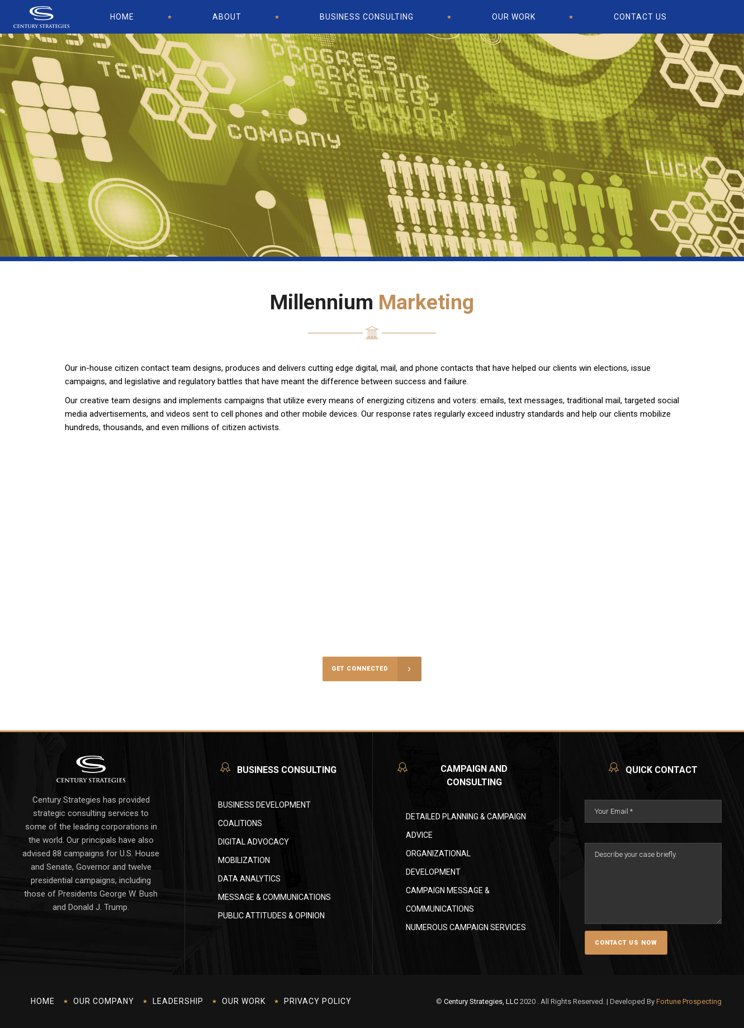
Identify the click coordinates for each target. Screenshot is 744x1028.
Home (43, 1001)
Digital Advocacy (253, 841)
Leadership (178, 1001)
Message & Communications (274, 897)
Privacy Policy (318, 1001)
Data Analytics (249, 878)
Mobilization (244, 860)
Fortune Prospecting (689, 1001)
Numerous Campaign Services (466, 927)
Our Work (244, 1001)
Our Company (103, 1001)
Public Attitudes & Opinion (271, 915)
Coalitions (240, 823)
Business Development (264, 804)
